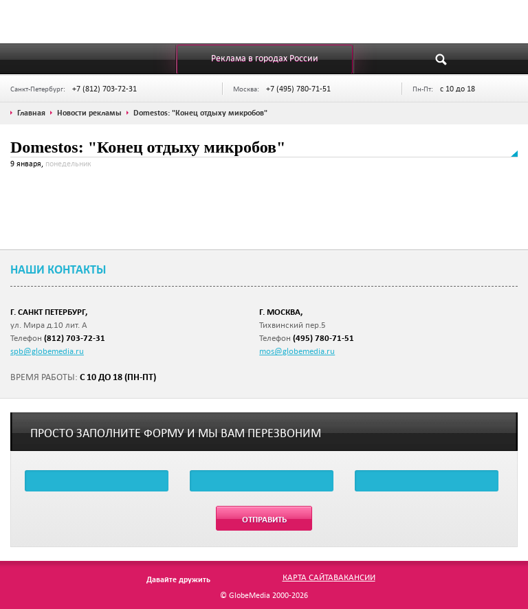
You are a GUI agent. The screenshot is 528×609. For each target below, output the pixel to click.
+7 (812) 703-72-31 (104, 88)
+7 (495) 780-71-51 (298, 88)
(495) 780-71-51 (323, 338)
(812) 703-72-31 (74, 338)
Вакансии (354, 576)
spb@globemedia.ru (47, 350)
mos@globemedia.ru (297, 350)
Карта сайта (308, 576)
